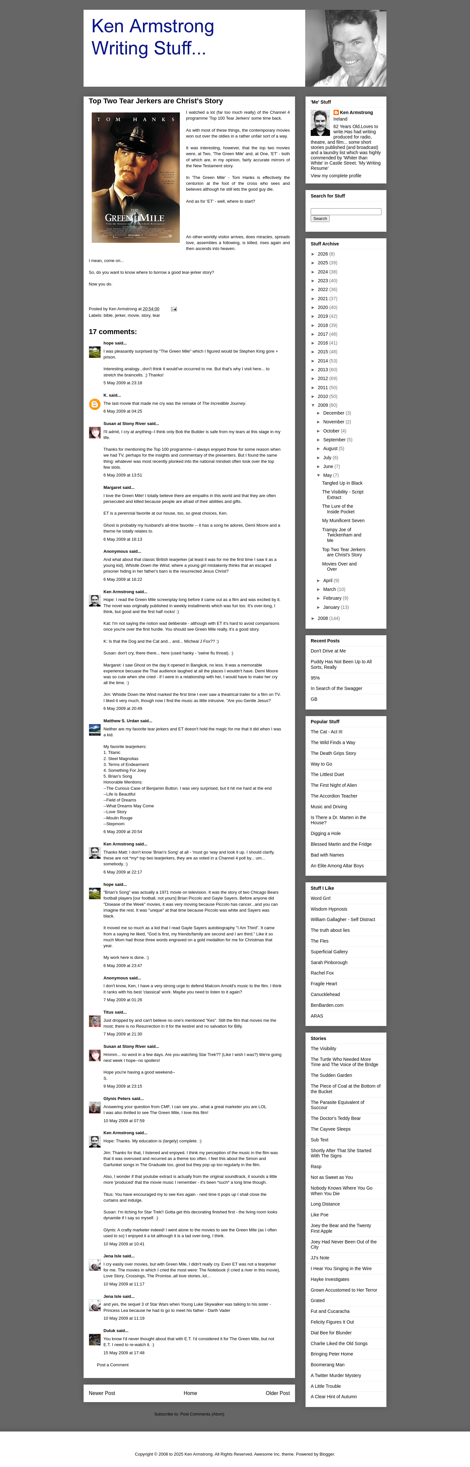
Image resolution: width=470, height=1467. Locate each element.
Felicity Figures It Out (332, 1322)
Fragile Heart (324, 983)
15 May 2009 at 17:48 (124, 1352)
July (328, 457)
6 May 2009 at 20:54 (122, 831)
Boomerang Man (328, 1364)
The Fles (319, 941)
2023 (323, 280)
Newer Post (102, 1393)
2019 (323, 316)
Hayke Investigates (330, 1279)
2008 (323, 618)
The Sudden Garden (331, 1075)
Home (190, 1393)
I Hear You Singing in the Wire (341, 1268)
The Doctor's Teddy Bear (336, 1118)
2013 (323, 369)
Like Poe (319, 1214)
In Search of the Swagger (336, 688)
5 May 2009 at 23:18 (122, 382)
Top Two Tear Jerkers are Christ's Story (344, 552)
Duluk (109, 1330)
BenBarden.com (327, 1005)
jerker (120, 315)
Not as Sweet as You (332, 1177)
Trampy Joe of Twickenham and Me (341, 535)
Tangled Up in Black (342, 483)
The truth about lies (330, 930)
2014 (323, 360)
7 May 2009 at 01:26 (122, 999)
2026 (323, 254)
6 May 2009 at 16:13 (122, 539)
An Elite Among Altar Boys (337, 865)
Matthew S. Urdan (121, 720)
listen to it (219, 992)
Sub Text (319, 1139)
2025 (323, 262)
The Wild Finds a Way (333, 742)
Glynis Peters (117, 1098)
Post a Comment (113, 1364)
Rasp (316, 1166)
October (332, 430)
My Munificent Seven (343, 520)
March (330, 589)
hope (108, 343)
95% (315, 678)
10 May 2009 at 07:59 (124, 1120)
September (335, 439)
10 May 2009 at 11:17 (124, 1284)
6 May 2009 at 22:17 (122, 872)
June (328, 466)
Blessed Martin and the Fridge (341, 844)
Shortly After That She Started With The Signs (341, 1153)
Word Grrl (320, 898)
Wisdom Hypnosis (329, 909)
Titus (108, 1012)
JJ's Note (320, 1257)
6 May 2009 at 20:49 (122, 708)
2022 (323, 289)
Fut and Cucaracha (330, 1311)
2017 (323, 334)
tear (156, 315)
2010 (323, 396)
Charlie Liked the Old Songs (339, 1343)
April (328, 580)
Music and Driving (329, 806)
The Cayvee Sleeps (331, 1129)
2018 (323, 325)
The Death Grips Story (333, 753)
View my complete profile (336, 175)
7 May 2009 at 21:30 (122, 1034)
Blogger (327, 1454)
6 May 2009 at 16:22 (122, 579)
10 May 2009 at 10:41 (124, 1243)
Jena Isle (112, 1256)
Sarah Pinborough (329, 962)
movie (133, 315)
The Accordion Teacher (334, 796)
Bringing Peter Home (332, 1354)
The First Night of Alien (334, 785)
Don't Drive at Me (328, 650)
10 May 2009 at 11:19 (124, 1318)
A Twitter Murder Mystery (336, 1375)
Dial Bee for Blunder (331, 1332)
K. (105, 395)
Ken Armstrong (118, 591)
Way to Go (321, 764)
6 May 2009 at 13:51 (122, 475)
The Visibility (323, 1048)
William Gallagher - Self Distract (343, 919)
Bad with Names (327, 855)
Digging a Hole (326, 833)
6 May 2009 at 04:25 (122, 411)
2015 (323, 351)
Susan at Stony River (124, 423)
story (145, 315)
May (328, 475)
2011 (323, 387)
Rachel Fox (322, 973)
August (330, 448)
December (334, 413)
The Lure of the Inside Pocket (338, 509)
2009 (323, 405)
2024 (323, 271)
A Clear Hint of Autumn (334, 1396)
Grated (318, 1300)
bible (108, 315)
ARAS (317, 1016)
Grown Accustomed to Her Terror (344, 1290)
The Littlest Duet (327, 774)
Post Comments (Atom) (202, 1414)
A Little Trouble (326, 1386)
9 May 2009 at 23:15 (122, 1086)
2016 (323, 342)
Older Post (278, 1393)
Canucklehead (325, 994)
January (332, 607)
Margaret (112, 487)
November (334, 421)
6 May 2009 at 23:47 (122, 965)
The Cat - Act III (326, 731)
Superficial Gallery (329, 951)
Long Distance (325, 1204)
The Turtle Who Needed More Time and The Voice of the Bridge (344, 1062)
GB (314, 699)
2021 (323, 298)
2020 (323, 307)
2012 (323, 378)
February (333, 598)
